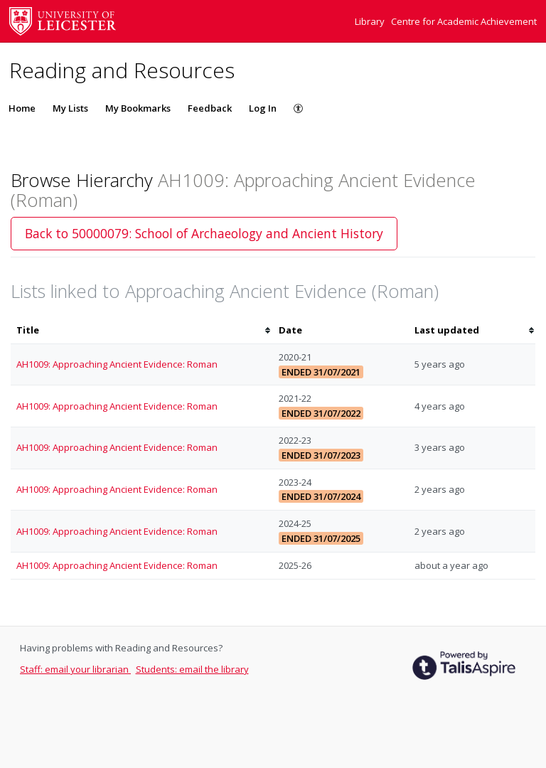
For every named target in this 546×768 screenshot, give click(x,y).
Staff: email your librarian (75, 669)
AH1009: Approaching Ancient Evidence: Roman (117, 364)
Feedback (210, 108)
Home (22, 108)
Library (371, 21)
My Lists (70, 108)
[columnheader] (142, 330)
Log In (263, 108)
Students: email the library (192, 669)
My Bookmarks (138, 108)
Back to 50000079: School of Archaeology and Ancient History (204, 233)
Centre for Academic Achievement (464, 21)
